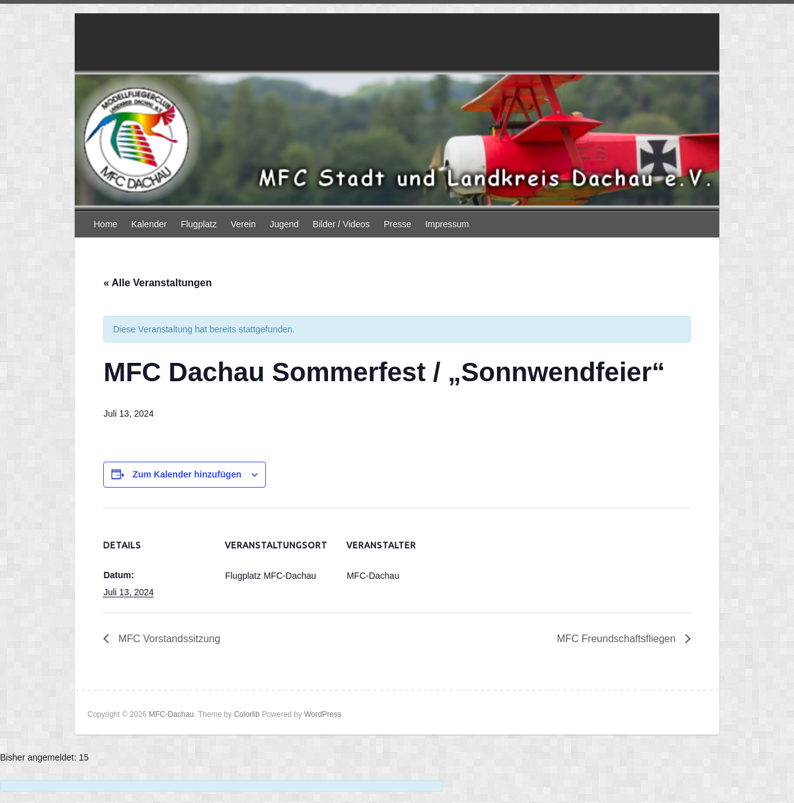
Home (105, 224)
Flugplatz (198, 224)
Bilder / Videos (341, 224)
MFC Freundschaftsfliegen (617, 638)
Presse (398, 224)
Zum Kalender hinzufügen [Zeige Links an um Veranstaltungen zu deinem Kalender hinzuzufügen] (186, 474)
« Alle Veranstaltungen (157, 282)
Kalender (149, 224)
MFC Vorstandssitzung (167, 638)
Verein (243, 224)
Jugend (284, 224)
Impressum (447, 224)
